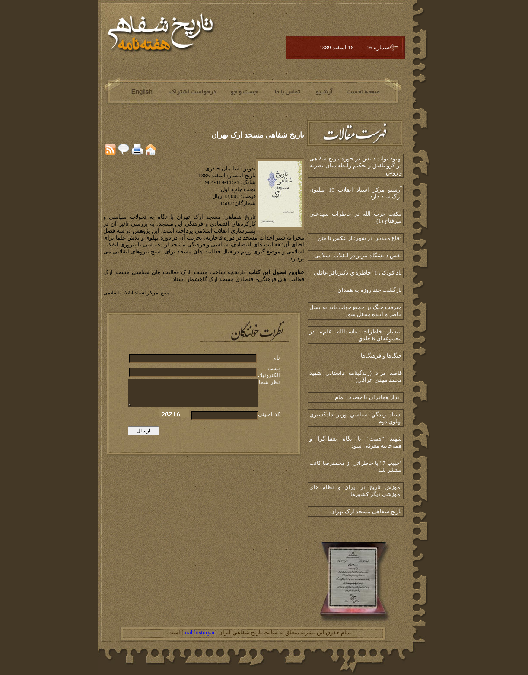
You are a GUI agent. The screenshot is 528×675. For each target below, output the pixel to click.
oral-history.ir (199, 632)
